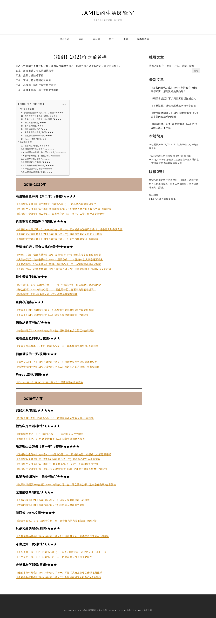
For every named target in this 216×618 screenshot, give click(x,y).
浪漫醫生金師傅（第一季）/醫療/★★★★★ (45, 152)
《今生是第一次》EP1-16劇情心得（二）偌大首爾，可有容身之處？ (54, 557)
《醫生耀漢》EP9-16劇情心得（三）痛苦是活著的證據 (46, 294)
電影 (81, 38)
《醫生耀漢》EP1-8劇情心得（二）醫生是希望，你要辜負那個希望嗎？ (56, 289)
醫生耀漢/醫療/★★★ (35, 123)
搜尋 (196, 70)
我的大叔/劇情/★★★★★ (37, 146)
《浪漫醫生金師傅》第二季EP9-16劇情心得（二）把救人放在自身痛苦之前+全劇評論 (64, 209)
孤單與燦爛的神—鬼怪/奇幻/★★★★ (42, 156)
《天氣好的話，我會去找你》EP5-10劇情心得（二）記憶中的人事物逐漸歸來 (59, 259)
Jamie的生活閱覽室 (108, 13)
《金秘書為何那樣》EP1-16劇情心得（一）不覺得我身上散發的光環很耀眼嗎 (59, 572)
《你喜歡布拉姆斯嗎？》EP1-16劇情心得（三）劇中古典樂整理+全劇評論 (57, 239)
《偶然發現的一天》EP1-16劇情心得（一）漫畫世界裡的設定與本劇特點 (56, 362)
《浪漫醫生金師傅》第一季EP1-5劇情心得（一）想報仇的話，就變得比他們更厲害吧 (63, 454)
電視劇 (96, 38)
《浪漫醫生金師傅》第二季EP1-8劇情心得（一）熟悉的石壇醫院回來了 (56, 204)
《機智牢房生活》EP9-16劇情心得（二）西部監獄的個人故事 (50, 438)
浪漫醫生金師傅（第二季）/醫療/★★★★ (43, 113)
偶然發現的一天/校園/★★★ (38, 136)
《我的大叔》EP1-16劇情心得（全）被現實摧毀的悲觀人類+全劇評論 (55, 418)
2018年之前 (26, 142)
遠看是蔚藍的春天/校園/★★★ (38, 132)
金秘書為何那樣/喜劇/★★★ (38, 172)
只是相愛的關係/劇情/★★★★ (39, 165)
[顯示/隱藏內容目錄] (62, 105)
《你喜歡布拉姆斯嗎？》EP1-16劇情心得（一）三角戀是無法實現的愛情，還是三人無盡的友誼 (69, 229)
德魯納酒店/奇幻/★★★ (36, 129)
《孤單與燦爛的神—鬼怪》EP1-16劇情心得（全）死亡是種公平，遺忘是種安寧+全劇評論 (66, 484)
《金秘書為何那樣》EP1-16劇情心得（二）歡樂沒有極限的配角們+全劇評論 (58, 577)
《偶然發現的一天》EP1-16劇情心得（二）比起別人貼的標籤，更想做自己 (58, 366)
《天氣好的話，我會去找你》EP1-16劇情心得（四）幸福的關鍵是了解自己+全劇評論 (63, 269)
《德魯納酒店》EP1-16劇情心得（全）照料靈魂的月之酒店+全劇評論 (55, 330)
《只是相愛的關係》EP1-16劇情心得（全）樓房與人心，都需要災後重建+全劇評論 (62, 536)
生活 (125, 38)
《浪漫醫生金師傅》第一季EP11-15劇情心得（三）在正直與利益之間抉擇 (57, 464)
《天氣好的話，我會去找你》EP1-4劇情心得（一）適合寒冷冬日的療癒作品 (58, 254)
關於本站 (64, 38)
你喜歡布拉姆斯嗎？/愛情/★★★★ (41, 116)
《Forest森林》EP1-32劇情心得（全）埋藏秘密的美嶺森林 (49, 382)
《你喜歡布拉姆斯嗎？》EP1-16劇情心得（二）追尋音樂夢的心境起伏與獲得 (59, 234)
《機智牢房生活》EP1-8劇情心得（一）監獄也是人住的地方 (50, 434)
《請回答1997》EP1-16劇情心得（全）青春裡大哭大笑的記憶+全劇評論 (56, 520)
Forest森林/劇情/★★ (35, 139)
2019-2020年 (27, 109)
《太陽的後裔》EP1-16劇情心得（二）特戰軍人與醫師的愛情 (50, 505)
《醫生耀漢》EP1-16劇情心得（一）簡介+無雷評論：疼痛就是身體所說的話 (58, 284)
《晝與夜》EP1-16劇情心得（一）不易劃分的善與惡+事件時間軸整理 (55, 310)
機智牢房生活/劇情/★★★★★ (39, 149)
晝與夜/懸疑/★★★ (34, 126)
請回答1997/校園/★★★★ (38, 162)
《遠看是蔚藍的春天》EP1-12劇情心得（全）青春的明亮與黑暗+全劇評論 (57, 346)
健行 (111, 38)
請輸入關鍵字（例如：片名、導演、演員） (173, 65)
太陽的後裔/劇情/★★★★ (37, 159)
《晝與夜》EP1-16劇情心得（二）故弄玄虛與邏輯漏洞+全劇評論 (52, 315)
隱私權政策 (143, 38)
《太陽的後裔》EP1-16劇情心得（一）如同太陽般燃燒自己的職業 (53, 500)
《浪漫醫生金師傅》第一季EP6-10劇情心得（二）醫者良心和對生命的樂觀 (58, 459)
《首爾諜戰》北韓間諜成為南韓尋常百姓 (173, 105)
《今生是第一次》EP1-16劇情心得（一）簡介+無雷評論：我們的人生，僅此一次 (61, 552)
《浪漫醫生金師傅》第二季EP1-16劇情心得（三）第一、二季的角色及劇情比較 (60, 213)
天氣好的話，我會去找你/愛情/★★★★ (43, 119)
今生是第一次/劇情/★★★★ (38, 169)
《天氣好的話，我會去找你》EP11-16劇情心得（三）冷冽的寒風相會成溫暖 (58, 264)
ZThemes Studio (117, 610)
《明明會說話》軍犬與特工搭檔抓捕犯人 (173, 98)
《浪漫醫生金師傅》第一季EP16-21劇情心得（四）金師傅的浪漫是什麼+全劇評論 (62, 468)
